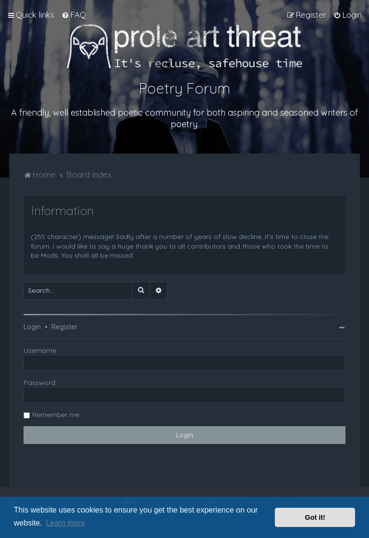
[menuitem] (74, 15)
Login (32, 327)
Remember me (55, 414)
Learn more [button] (65, 523)
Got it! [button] (315, 517)
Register (64, 327)
